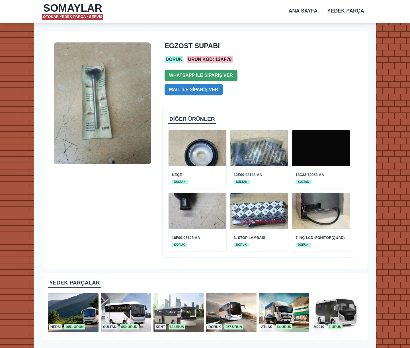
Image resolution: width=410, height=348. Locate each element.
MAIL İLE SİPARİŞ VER (193, 89)
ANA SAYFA (303, 11)
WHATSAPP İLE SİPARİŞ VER (201, 75)
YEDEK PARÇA (345, 11)
